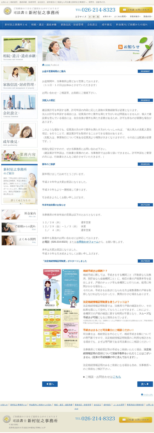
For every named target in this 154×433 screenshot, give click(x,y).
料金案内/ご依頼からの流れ (40, 405)
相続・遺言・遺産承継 (63, 405)
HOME (47, 65)
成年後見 (107, 405)
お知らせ (4, 405)
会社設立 (97, 405)
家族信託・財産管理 (83, 405)
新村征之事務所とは (18, 405)
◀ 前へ (50, 384)
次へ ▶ (145, 384)
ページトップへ (148, 395)
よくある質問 (118, 405)
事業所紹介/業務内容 (135, 405)
